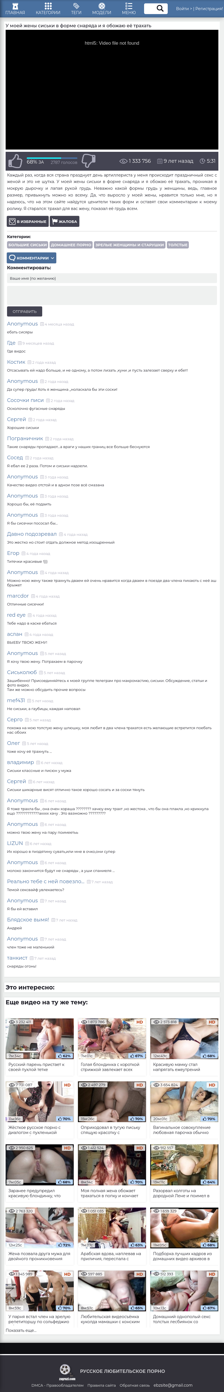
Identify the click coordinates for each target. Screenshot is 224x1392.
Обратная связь (135, 1387)
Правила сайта (102, 1387)
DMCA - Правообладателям (58, 1387)
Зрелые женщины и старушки (129, 247)
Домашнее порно (71, 247)
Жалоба (64, 223)
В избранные (27, 223)
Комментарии (31, 260)
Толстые (178, 247)
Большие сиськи (27, 247)
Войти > (187, 9)
